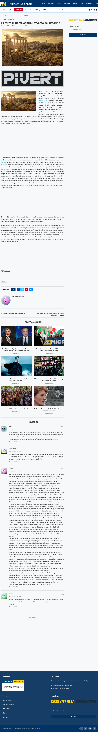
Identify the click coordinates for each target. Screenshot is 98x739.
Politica (58, 4)
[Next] (27, 9)
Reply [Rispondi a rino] (62, 426)
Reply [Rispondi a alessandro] (62, 449)
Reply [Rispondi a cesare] (62, 468)
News (43, 4)
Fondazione (32, 278)
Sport (81, 4)
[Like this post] (13, 289)
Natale (50, 278)
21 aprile (4, 278)
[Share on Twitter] (22, 289)
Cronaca (51, 4)
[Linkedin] (96, 10)
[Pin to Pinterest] (26, 289)
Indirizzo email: (83, 28)
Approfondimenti (8, 704)
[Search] (97, 3)
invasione (42, 278)
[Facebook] (89, 10)
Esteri (75, 4)
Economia (67, 4)
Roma (56, 278)
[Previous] (25, 9)
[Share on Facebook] (18, 289)
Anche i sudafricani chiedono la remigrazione (16, 409)
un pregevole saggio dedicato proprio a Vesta (25, 119)
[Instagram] (94, 10)
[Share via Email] (31, 289)
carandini (13, 278)
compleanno (22, 278)
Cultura (88, 4)
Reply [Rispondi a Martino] (62, 594)
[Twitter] (91, 10)
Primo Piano (7, 700)
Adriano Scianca (12, 26)
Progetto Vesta (43, 100)
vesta (3, 281)
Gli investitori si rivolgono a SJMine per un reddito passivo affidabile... (46, 10)
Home (2, 16)
